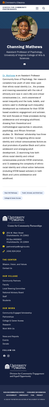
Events (5, 340)
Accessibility (11, 395)
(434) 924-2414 (14, 251)
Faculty (6, 284)
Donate (6, 343)
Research (7, 324)
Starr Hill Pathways (11, 193)
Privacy (40, 395)
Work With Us (8, 328)
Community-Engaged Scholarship (17, 312)
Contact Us (7, 268)
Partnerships (8, 316)
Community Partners (12, 280)
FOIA (32, 395)
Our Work (9, 308)
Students (7, 300)
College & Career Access (13, 198)
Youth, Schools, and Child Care (32, 193)
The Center (10, 259)
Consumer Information (36, 392)
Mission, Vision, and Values (15, 264)
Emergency (23, 395)
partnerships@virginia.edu (18, 246)
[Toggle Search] (43, 8)
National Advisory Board (13, 292)
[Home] (22, 222)
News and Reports (11, 336)
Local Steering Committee (14, 288)
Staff (5, 296)
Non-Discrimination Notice (13, 392)
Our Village (10, 276)
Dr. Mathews (9, 75)
